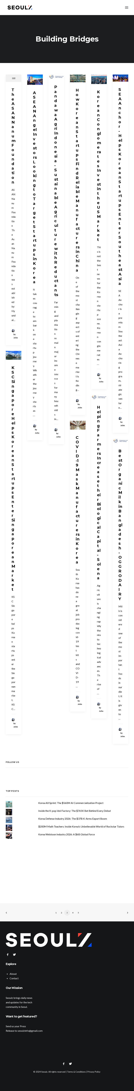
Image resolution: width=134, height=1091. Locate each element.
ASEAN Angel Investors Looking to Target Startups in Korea (35, 187)
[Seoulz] (20, 7)
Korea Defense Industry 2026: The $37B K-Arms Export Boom (72, 818)
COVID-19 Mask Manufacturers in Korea (78, 500)
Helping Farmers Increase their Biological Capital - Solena (99, 492)
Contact (14, 978)
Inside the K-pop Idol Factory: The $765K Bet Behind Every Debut (74, 810)
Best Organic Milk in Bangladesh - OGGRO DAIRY (120, 525)
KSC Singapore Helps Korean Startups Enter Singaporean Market (13, 478)
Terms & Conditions (76, 1071)
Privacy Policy (93, 1071)
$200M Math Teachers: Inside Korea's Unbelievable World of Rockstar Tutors (81, 826)
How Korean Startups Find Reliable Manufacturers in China (78, 180)
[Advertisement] (67, 869)
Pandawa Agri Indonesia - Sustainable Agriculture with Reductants (56, 191)
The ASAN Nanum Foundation (14, 136)
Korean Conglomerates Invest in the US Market (99, 166)
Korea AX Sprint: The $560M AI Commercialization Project (70, 802)
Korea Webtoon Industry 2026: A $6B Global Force (66, 834)
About (13, 973)
